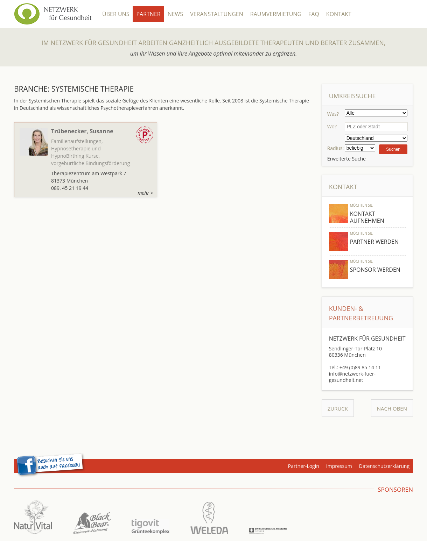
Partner (148, 14)
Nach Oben (392, 408)
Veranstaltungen (216, 14)
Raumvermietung (275, 14)
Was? (333, 114)
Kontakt (338, 14)
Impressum (339, 466)
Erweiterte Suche (346, 158)
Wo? (332, 126)
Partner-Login (303, 466)
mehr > (145, 193)
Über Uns (115, 14)
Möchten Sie (361, 205)
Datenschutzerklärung (384, 466)
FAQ (313, 14)
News (175, 14)
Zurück (338, 408)
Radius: (335, 148)
